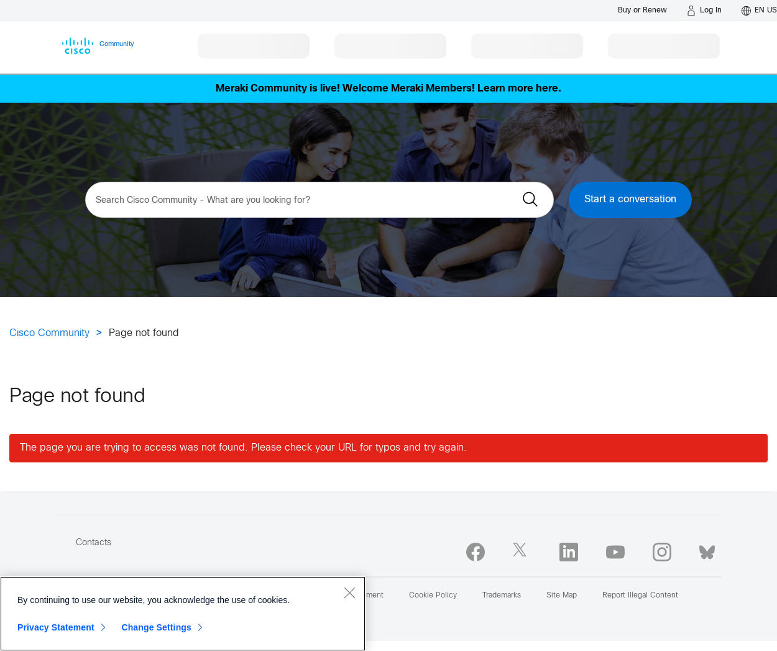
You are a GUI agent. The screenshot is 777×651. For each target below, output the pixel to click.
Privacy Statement (55, 627)
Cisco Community (49, 333)
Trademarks (501, 595)
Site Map (561, 595)
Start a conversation (630, 199)
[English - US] (759, 10)
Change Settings (156, 627)
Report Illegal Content (640, 595)
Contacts (93, 543)
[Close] (349, 592)
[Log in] (704, 10)
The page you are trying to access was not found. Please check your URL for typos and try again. (243, 447)
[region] (183, 613)
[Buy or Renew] (642, 10)
